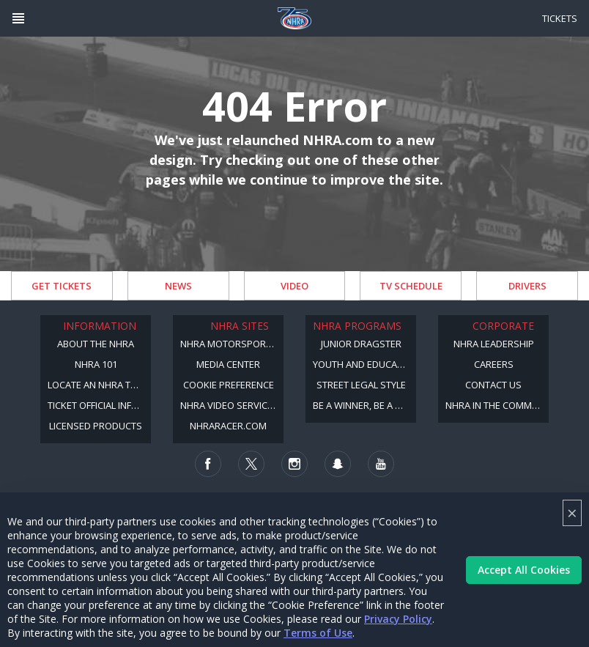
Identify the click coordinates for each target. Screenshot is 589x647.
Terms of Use (318, 633)
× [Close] (572, 512)
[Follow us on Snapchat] (338, 464)
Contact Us (493, 384)
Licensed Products (95, 425)
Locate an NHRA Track (99, 384)
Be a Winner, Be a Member (364, 405)
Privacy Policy (398, 619)
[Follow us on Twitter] (251, 464)
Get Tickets (62, 285)
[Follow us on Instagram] (294, 464)
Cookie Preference (228, 384)
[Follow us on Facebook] (208, 464)
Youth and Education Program (364, 364)
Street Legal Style (361, 384)
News (178, 285)
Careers (494, 364)
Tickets (559, 18)
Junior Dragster (361, 343)
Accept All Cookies (524, 570)
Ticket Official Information (99, 405)
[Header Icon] (18, 18)
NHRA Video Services (229, 405)
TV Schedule (410, 285)
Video (294, 285)
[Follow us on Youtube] (381, 464)
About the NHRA (95, 343)
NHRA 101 (96, 364)
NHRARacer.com (228, 425)
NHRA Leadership (493, 343)
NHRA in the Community (497, 405)
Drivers (527, 285)
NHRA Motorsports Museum (232, 343)
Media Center (228, 364)
